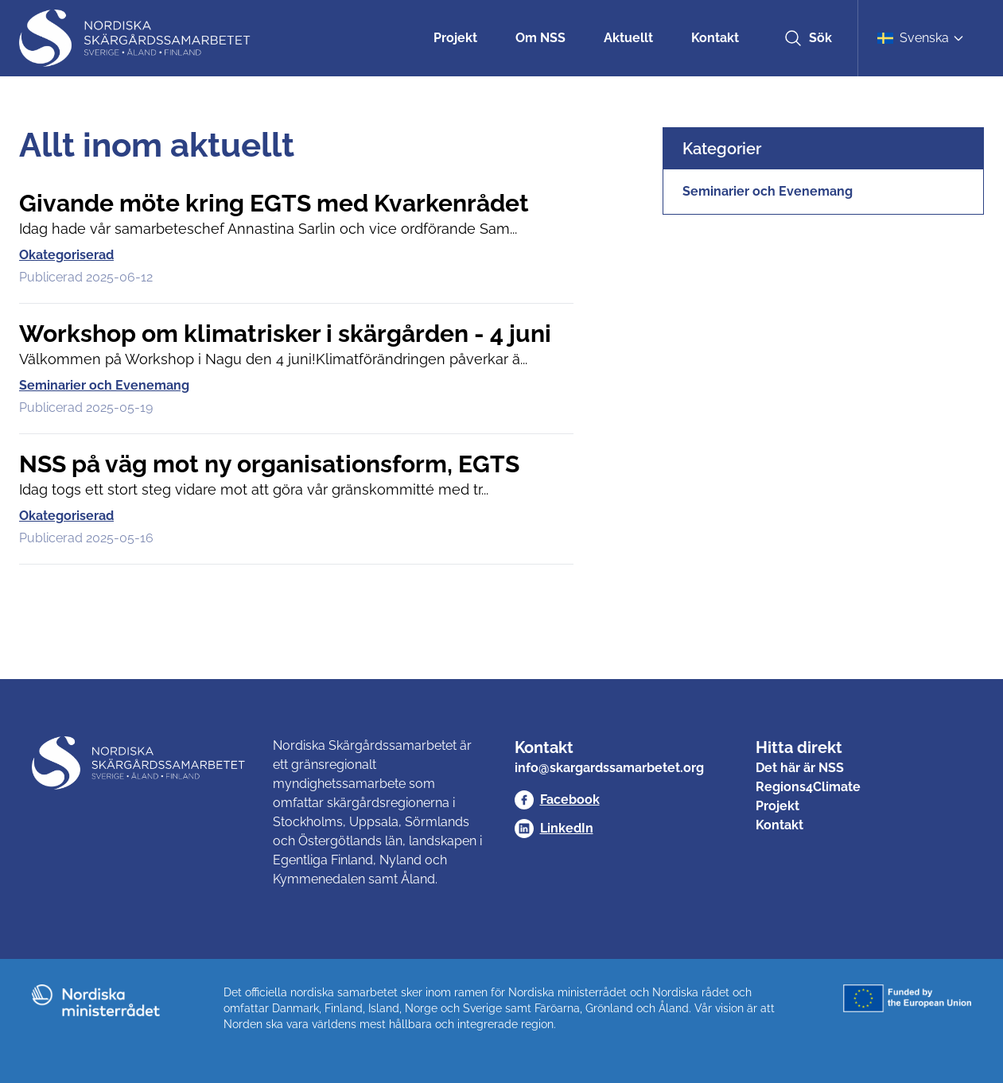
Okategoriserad (66, 254)
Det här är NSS (800, 767)
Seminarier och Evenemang (104, 385)
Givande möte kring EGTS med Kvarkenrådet (274, 203)
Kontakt (715, 37)
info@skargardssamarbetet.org (609, 767)
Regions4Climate (808, 786)
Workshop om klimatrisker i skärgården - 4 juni (285, 333)
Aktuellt (628, 37)
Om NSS (540, 37)
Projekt (455, 37)
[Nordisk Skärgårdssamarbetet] (136, 38)
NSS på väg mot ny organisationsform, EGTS (269, 464)
